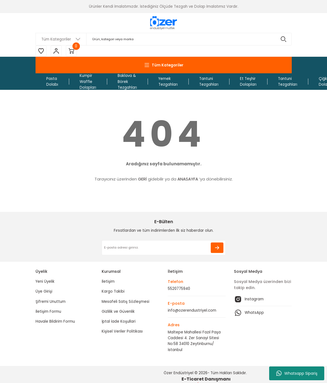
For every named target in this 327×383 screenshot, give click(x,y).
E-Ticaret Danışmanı (206, 379)
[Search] (164, 39)
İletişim (108, 281)
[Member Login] (56, 50)
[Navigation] (164, 65)
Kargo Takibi (113, 291)
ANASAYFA (187, 179)
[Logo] (163, 23)
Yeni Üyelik (45, 281)
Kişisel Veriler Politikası (122, 331)
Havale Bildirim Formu (55, 321)
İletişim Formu (48, 311)
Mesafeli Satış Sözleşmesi (125, 301)
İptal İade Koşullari (119, 321)
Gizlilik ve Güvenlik (118, 311)
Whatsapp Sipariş (296, 373)
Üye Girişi (44, 291)
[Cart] (71, 50)
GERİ (142, 179)
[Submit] (217, 247)
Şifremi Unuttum (51, 301)
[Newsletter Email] (164, 247)
